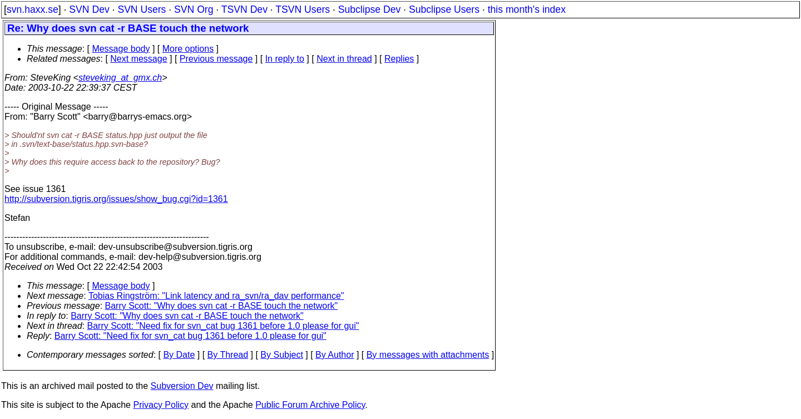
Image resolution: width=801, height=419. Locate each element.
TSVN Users (302, 9)
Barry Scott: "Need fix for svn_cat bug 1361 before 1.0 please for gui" (223, 326)
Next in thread (344, 58)
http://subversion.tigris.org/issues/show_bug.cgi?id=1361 (116, 199)
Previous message (216, 58)
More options (188, 48)
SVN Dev (89, 9)
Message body (121, 48)
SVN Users (141, 9)
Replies (399, 58)
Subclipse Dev (369, 9)
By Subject (281, 354)
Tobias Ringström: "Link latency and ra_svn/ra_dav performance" (216, 295)
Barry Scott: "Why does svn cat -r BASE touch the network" (221, 305)
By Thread (228, 354)
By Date (179, 354)
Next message (138, 58)
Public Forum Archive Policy (310, 405)
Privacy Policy (161, 405)
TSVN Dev (244, 9)
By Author (334, 354)
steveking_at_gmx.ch (120, 77)
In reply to (284, 58)
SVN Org (193, 9)
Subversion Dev (182, 386)
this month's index (527, 9)
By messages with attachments (428, 354)
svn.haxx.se (32, 9)
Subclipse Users (444, 9)
